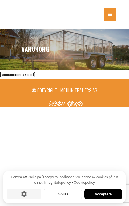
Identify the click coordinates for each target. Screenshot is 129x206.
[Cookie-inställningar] (24, 194)
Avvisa (62, 194)
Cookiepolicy (84, 182)
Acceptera (103, 194)
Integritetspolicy (57, 182)
